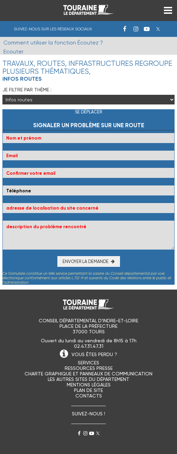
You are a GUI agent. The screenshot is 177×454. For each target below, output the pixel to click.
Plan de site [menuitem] (88, 390)
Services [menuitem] (88, 362)
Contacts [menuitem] (88, 395)
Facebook (124, 28)
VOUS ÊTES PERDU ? (94, 354)
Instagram (135, 28)
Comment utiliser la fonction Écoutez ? (53, 42)
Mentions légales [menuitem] (89, 384)
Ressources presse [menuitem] (89, 368)
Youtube (146, 28)
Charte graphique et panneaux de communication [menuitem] (88, 373)
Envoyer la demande (86, 261)
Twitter (158, 28)
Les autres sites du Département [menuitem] (88, 379)
